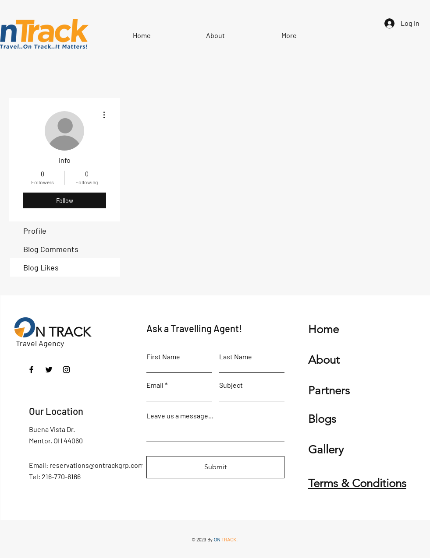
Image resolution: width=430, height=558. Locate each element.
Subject (231, 385)
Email (154, 385)
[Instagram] (66, 369)
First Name (163, 356)
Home (323, 329)
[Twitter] (48, 369)
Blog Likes (41, 267)
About (324, 360)
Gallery (326, 449)
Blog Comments (50, 249)
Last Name (235, 356)
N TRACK (62, 332)
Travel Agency (40, 343)
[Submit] (215, 467)
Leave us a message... (179, 415)
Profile (34, 230)
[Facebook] (31, 369)
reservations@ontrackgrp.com (97, 465)
